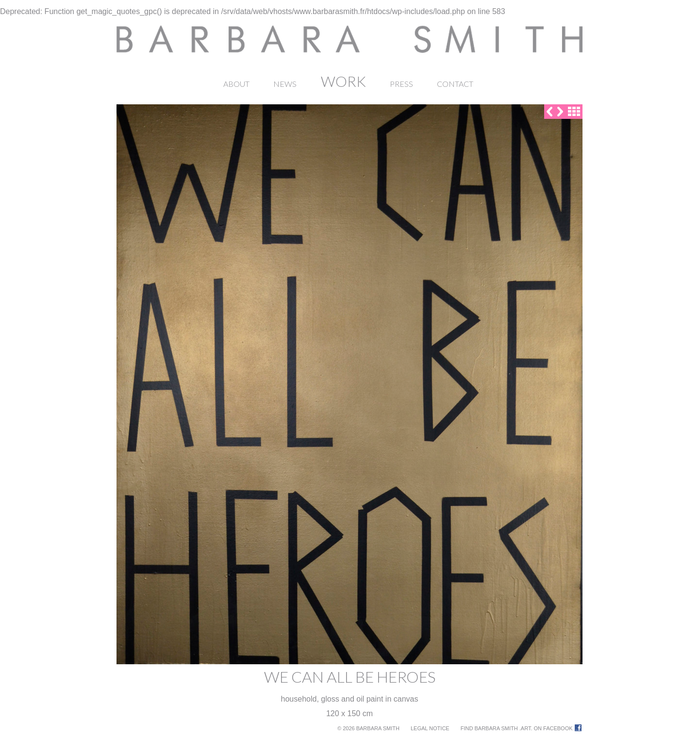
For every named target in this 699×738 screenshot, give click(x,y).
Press (401, 83)
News (285, 83)
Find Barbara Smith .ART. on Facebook (517, 728)
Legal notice (430, 728)
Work (343, 81)
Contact (455, 83)
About (236, 83)
